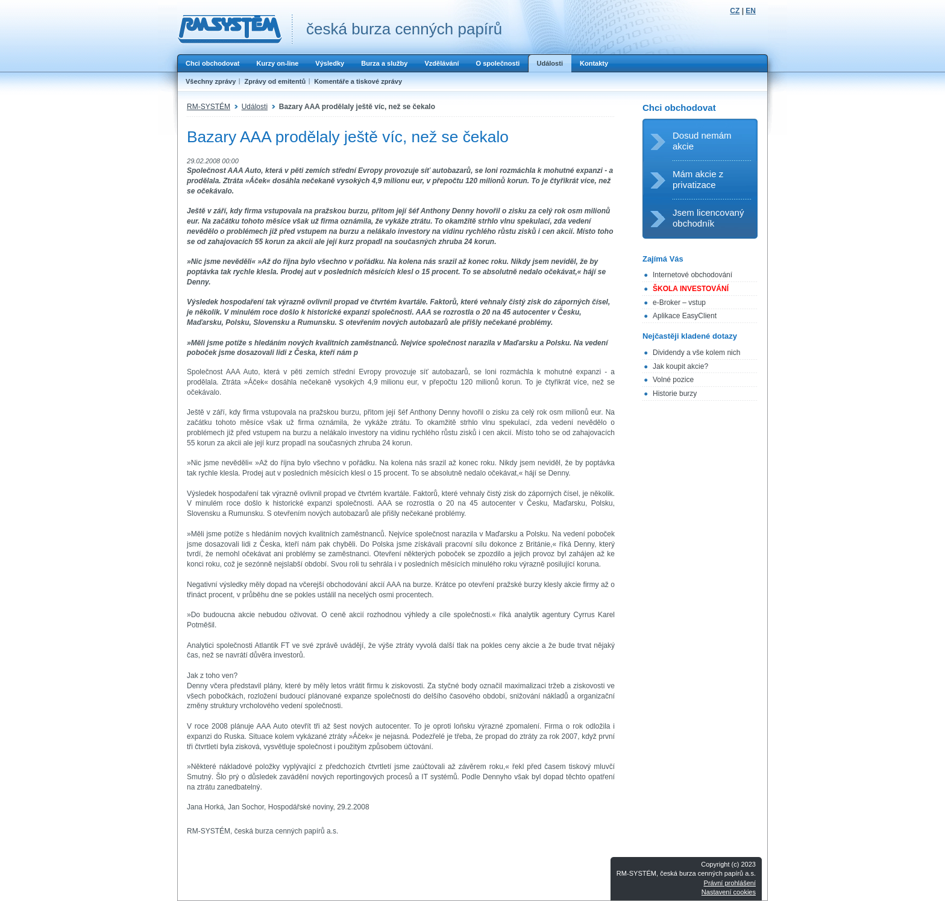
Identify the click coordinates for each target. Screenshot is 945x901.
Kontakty (594, 63)
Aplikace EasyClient (685, 316)
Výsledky (329, 63)
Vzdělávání (441, 63)
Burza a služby (384, 63)
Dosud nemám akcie (702, 140)
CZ (734, 11)
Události (549, 63)
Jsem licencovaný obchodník (708, 217)
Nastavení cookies (729, 892)
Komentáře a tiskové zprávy (358, 81)
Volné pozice (673, 379)
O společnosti (498, 63)
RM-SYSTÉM (208, 106)
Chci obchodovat (212, 63)
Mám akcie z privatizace (698, 179)
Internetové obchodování (692, 275)
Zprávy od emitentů (275, 81)
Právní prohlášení (730, 883)
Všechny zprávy (211, 81)
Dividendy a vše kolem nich (696, 352)
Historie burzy (675, 393)
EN (751, 11)
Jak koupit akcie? (680, 366)
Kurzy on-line (277, 63)
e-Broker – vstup (679, 302)
